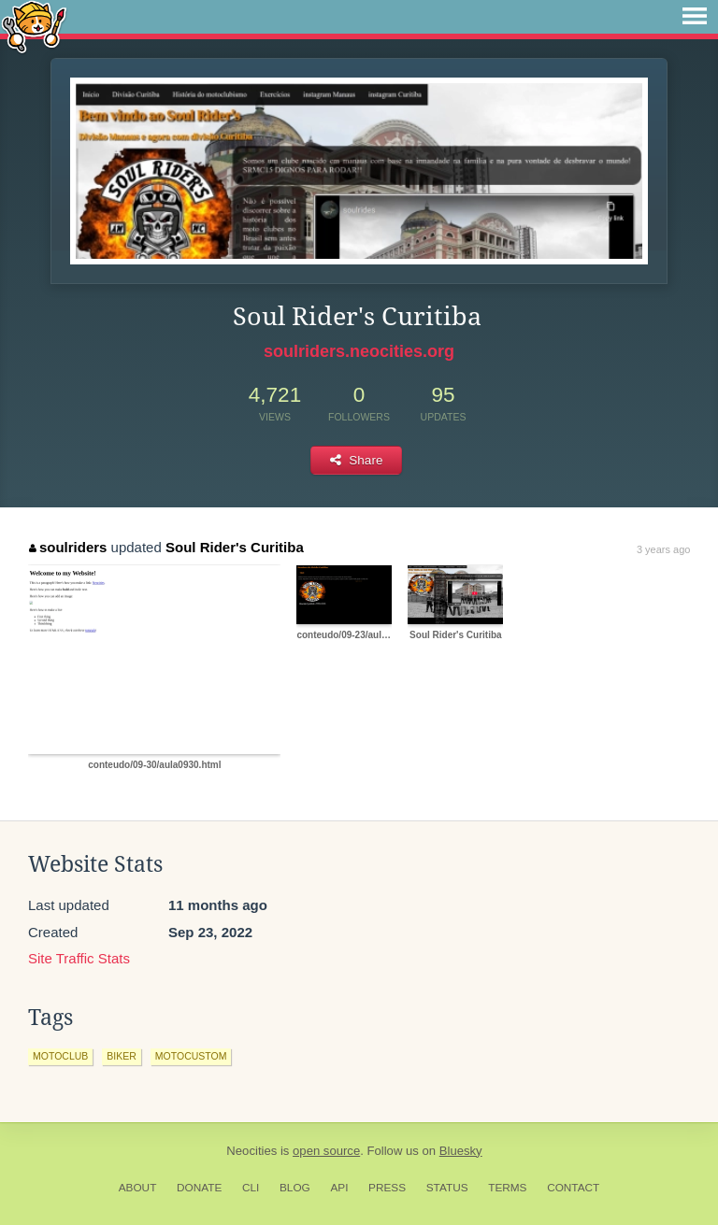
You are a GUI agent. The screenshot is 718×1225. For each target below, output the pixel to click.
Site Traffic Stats (79, 958)
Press (387, 1187)
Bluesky (460, 1151)
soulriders (68, 547)
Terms (507, 1187)
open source (326, 1151)
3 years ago (663, 549)
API (339, 1187)
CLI (250, 1187)
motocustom (191, 1055)
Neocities (251, 1151)
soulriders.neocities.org (359, 351)
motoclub (60, 1055)
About (138, 1187)
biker (121, 1055)
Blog (295, 1187)
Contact (573, 1187)
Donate (199, 1187)
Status (447, 1187)
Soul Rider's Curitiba (234, 547)
